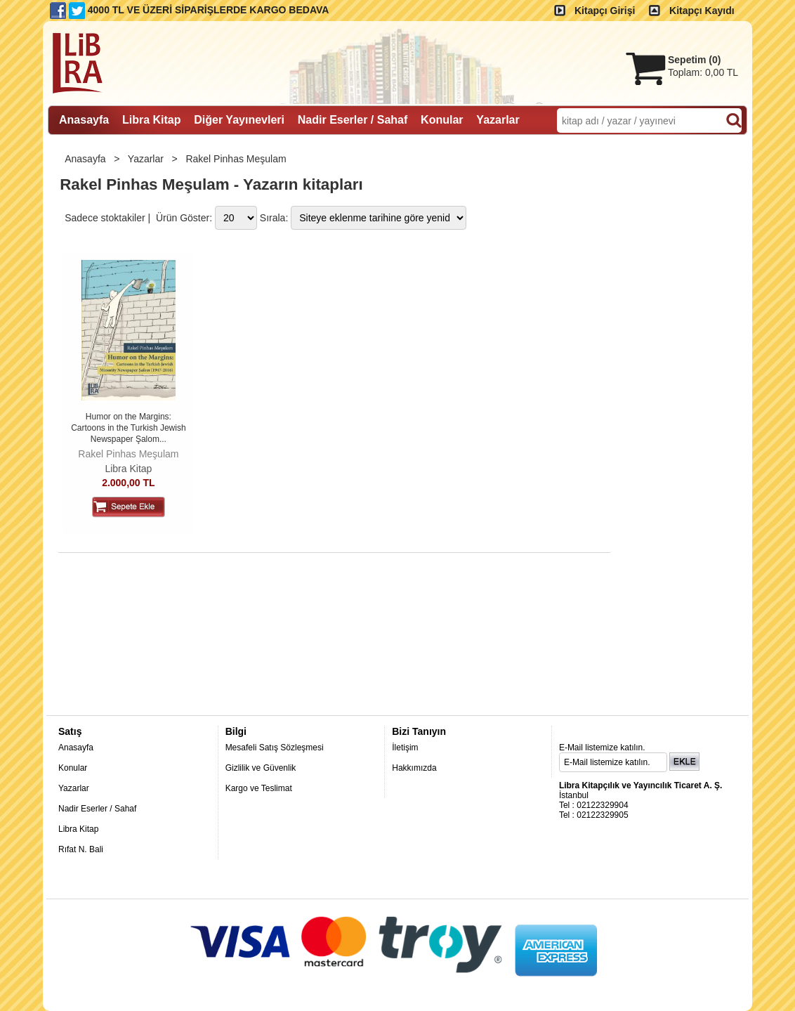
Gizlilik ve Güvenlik (260, 768)
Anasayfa (86, 158)
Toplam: (703, 72)
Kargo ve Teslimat (258, 788)
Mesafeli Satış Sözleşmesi (274, 747)
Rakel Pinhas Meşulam (237, 158)
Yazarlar (147, 158)
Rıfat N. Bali (80, 849)
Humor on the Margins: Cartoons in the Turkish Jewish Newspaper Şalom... (128, 427)
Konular (72, 768)
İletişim (405, 747)
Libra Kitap (128, 468)
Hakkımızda (414, 768)
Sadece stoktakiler (105, 217)
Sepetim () (694, 59)
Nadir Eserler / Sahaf (97, 809)
